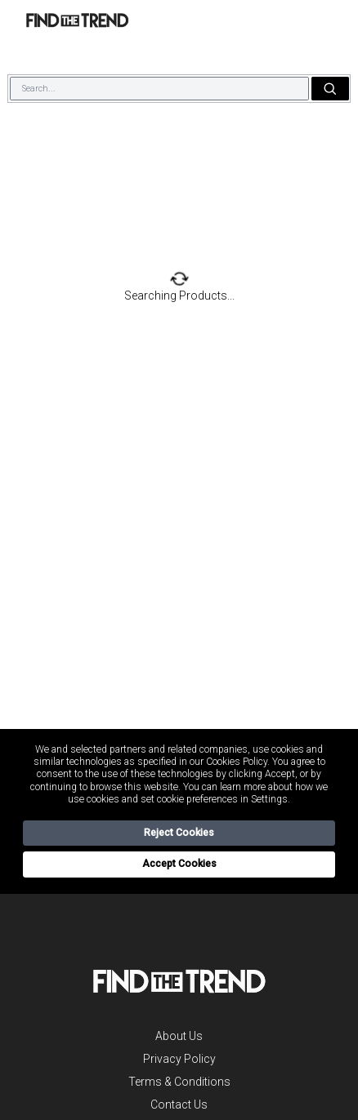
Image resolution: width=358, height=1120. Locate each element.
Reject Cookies (179, 832)
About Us (179, 1035)
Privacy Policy (179, 1058)
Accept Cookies (179, 863)
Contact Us (179, 1104)
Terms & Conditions (179, 1081)
